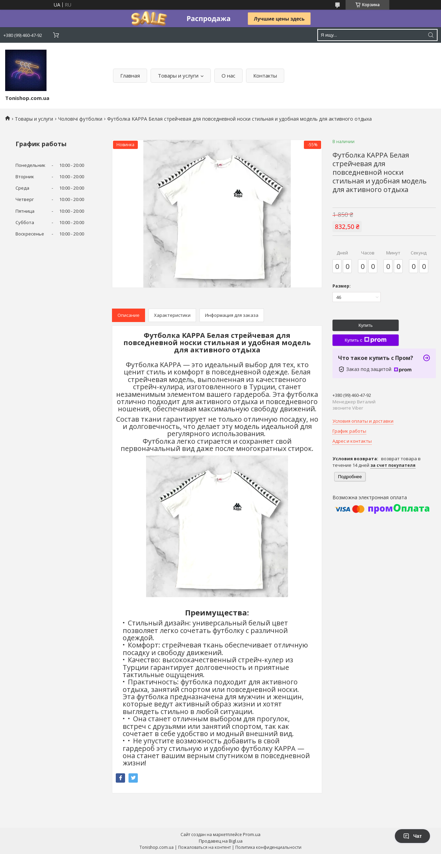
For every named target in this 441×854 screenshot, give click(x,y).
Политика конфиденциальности (268, 847)
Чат (412, 836)
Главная (130, 75)
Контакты (265, 75)
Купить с (365, 340)
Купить (365, 325)
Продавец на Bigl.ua (221, 841)
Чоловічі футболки (80, 118)
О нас (228, 75)
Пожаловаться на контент (204, 847)
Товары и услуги (178, 75)
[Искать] (430, 35)
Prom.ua (251, 834)
